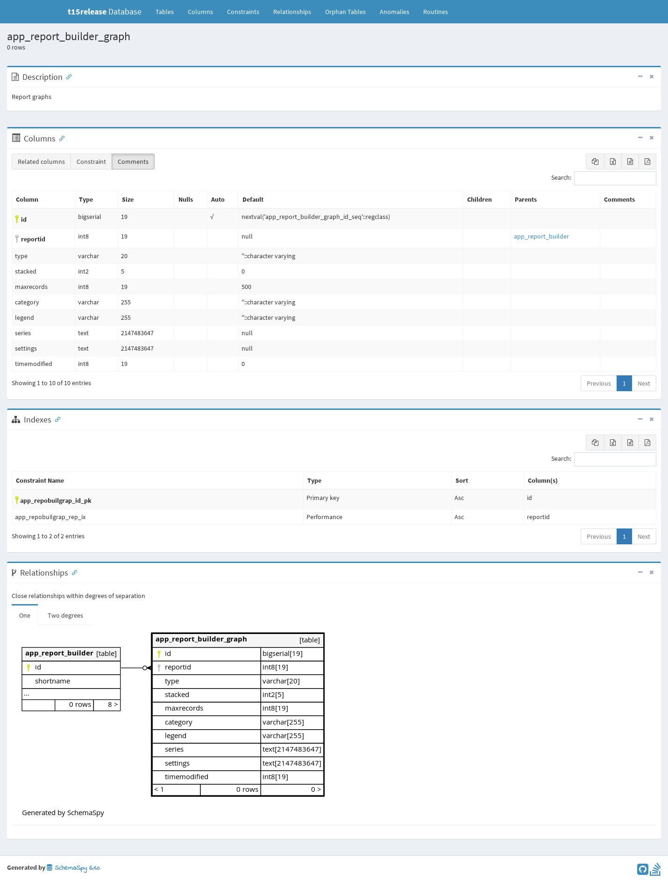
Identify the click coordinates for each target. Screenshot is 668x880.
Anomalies (394, 11)
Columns (200, 11)
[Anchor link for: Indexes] (55, 419)
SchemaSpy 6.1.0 (73, 868)
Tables (168, 11)
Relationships (292, 11)
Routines (435, 11)
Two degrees (65, 615)
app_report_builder (541, 236)
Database (105, 11)
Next (644, 383)
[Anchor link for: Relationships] (72, 572)
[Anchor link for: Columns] (60, 138)
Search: (603, 178)
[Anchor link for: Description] (67, 76)
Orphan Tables (345, 11)
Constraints (243, 11)
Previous (599, 383)
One (24, 615)
